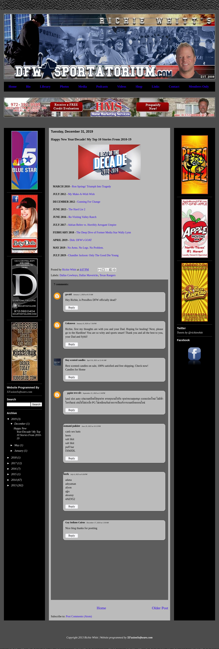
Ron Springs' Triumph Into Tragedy (91, 186)
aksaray (69, 495)
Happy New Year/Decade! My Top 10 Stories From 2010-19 (27, 433)
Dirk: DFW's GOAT (81, 240)
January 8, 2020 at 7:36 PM (86, 323)
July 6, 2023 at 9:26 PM (78, 474)
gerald (68, 294)
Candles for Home (75, 369)
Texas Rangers (108, 275)
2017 (14, 463)
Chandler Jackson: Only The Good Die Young (93, 255)
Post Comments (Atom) (79, 616)
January (19, 450)
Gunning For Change (88, 201)
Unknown (70, 323)
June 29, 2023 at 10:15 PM (91, 426)
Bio (28, 86)
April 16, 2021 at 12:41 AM (96, 360)
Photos (64, 86)
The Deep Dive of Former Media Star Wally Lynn (103, 232)
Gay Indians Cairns (75, 522)
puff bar (69, 447)
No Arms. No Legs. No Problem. (85, 247)
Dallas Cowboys (69, 275)
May (17, 445)
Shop (139, 86)
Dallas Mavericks (88, 275)
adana (68, 479)
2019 (14, 419)
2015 (14, 474)
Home (13, 86)
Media (82, 86)
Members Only (199, 86)
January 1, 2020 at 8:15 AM (83, 295)
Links (155, 86)
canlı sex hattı (73, 431)
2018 (14, 457)
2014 (14, 479)
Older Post (160, 608)
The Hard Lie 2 (76, 209)
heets (68, 435)
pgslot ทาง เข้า (74, 393)
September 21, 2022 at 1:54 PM (94, 393)
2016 (14, 468)
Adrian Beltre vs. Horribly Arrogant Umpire (92, 224)
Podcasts (102, 86)
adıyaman (70, 483)
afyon (68, 487)
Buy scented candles (75, 360)
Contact (174, 86)
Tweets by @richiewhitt (190, 332)
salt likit (69, 439)
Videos (121, 86)
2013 (14, 485)
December (20, 423)
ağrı (67, 491)
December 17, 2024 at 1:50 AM (98, 523)
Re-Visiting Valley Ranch (82, 217)
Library (45, 86)
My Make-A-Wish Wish (81, 194)
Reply (71, 307)
